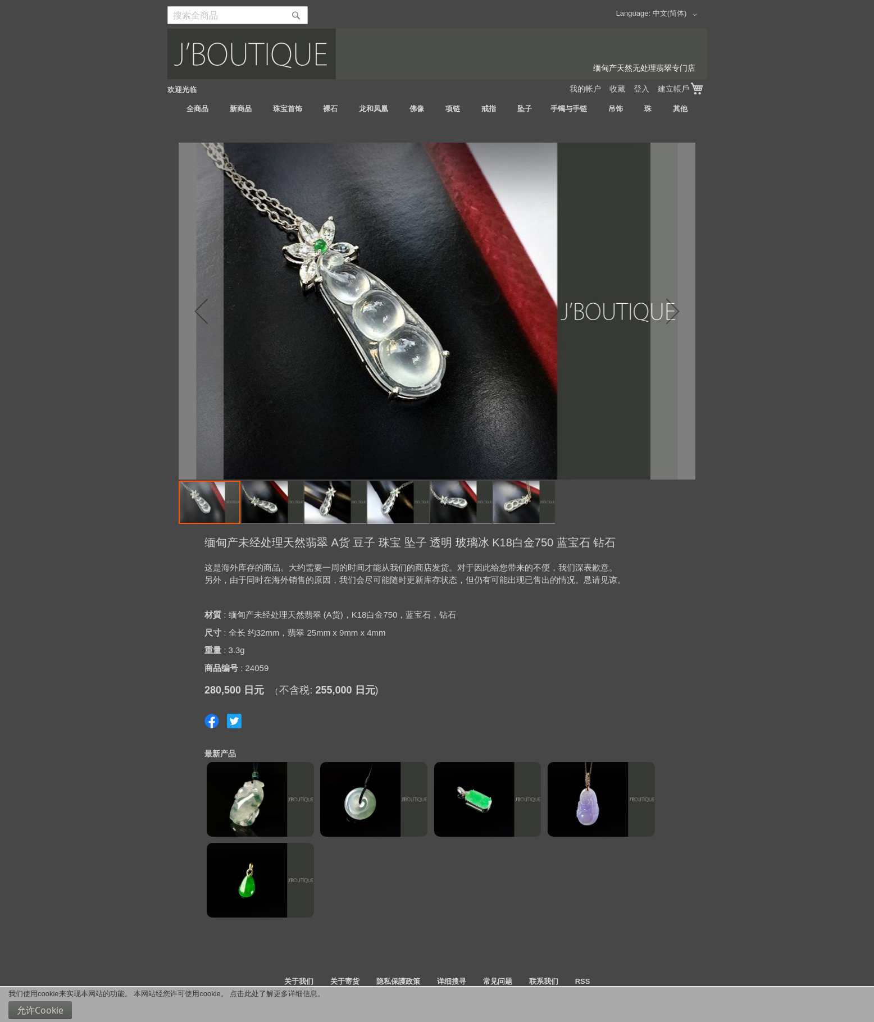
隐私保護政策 (398, 981)
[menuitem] (197, 109)
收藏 (617, 88)
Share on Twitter (234, 721)
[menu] (437, 109)
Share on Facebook (211, 721)
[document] (437, 1004)
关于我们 (298, 981)
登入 (641, 88)
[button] (677, 14)
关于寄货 (344, 981)
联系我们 (543, 981)
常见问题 (497, 981)
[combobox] (237, 15)
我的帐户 (585, 88)
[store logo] (437, 54)
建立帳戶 (673, 88)
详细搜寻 (451, 981)
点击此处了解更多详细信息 (273, 993)
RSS (582, 981)
